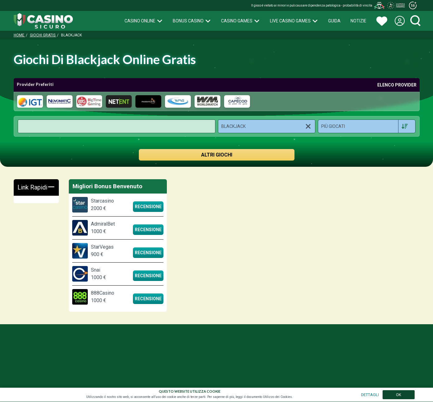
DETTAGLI (370, 394)
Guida (334, 20)
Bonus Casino (192, 21)
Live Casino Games (294, 21)
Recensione (148, 206)
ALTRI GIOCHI (216, 155)
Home (19, 35)
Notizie (358, 20)
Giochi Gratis (43, 35)
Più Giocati (333, 126)
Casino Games (240, 21)
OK (398, 394)
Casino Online (144, 21)
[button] (267, 126)
